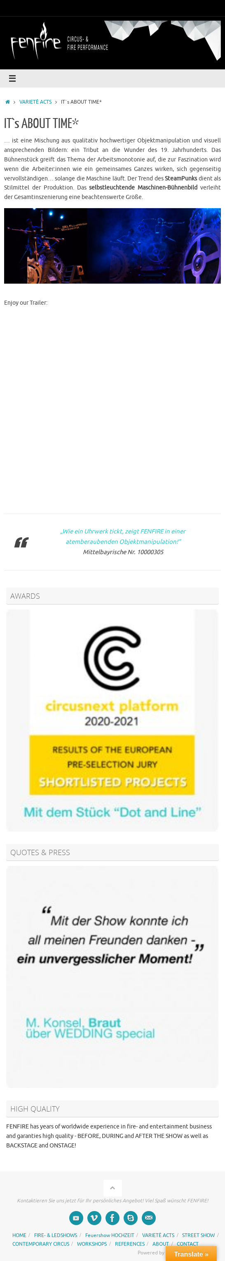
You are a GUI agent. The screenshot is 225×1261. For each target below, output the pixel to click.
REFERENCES (130, 1244)
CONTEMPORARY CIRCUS (40, 1244)
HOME (19, 1235)
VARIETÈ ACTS (35, 102)
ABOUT (160, 1244)
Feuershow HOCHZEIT (109, 1235)
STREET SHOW (198, 1235)
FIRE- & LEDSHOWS (55, 1235)
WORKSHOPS (92, 1244)
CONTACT (188, 1244)
